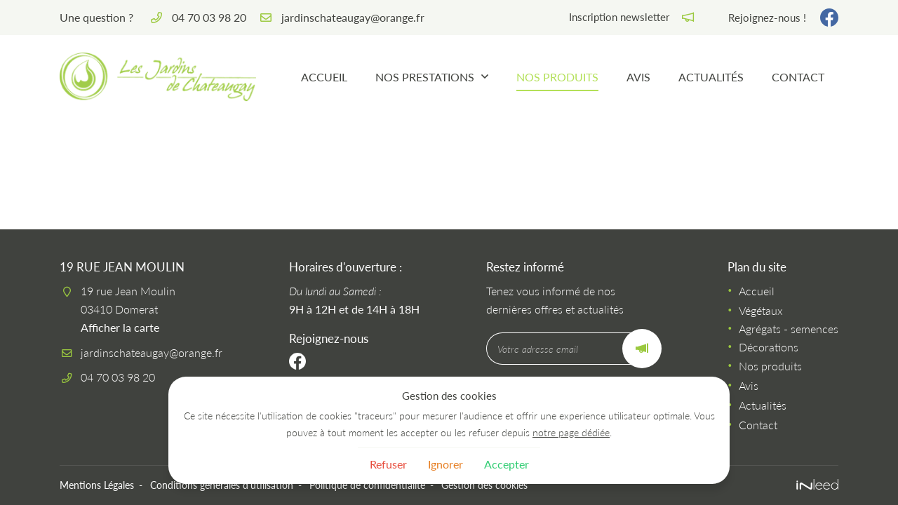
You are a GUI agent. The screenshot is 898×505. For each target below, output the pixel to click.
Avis (638, 76)
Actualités (711, 76)
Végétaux (761, 310)
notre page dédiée (571, 432)
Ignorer (445, 464)
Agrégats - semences (788, 328)
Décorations (768, 347)
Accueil (324, 76)
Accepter (506, 464)
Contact (798, 76)
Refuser (388, 464)
